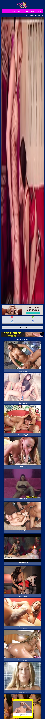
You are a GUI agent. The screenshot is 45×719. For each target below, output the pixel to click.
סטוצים (20, 11)
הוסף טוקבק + (22, 327)
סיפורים (12, 11)
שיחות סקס (30, 11)
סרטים (39, 11)
